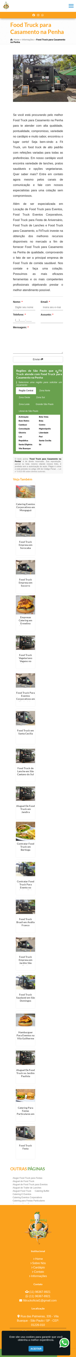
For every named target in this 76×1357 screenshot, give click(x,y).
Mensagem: (20, 327)
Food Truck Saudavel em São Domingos (25, 997)
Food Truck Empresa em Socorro (25, 582)
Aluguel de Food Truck (23, 1181)
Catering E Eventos (22, 1194)
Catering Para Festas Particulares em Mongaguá (25, 1112)
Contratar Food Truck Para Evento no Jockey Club (25, 886)
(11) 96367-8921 (39, 1291)
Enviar (38, 359)
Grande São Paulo (44, 404)
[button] (71, 5)
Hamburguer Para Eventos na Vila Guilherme (25, 1035)
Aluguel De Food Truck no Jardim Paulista (25, 1073)
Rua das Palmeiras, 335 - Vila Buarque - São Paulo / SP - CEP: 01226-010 (38, 1320)
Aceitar (35, 1348)
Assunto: (47, 314)
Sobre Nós (39, 1263)
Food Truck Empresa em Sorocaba (25, 544)
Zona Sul (40, 397)
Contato (39, 1271)
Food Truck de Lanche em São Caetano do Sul (25, 771)
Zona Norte (44, 390)
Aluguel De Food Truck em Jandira (25, 809)
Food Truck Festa (25, 1147)
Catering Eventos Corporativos (27, 1197)
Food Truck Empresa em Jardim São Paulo (25, 961)
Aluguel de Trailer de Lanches (27, 1187)
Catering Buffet (42, 1191)
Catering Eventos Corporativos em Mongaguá (25, 507)
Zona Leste (24, 404)
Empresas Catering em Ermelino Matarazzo (25, 622)
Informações (39, 1276)
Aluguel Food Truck (22, 1191)
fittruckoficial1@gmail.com (40, 1300)
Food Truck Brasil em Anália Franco (25, 922)
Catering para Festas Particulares (29, 1200)
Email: (45, 301)
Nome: (18, 301)
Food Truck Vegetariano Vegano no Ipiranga (25, 659)
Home (39, 1258)
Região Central (26, 390)
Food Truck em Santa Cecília (25, 732)
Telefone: (19, 314)
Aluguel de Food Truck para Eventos (30, 1184)
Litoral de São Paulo (28, 411)
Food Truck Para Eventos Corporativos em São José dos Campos (25, 698)
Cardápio (39, 1267)
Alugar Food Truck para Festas (27, 1178)
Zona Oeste (24, 397)
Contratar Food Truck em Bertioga (25, 846)
